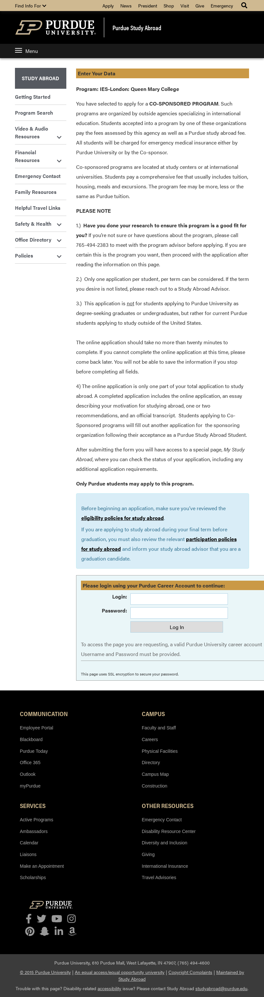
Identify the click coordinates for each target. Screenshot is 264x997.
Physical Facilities (160, 751)
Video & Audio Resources (38, 132)
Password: (114, 610)
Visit (184, 5)
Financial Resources (38, 156)
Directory (151, 762)
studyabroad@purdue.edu (221, 988)
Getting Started (32, 96)
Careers (150, 739)
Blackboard (31, 739)
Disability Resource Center (169, 831)
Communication (44, 713)
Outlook (27, 774)
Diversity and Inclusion (164, 842)
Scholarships (33, 877)
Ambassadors (34, 831)
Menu (26, 51)
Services (33, 805)
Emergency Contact (37, 176)
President (147, 5)
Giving (148, 854)
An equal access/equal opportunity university (120, 972)
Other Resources (167, 805)
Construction (154, 786)
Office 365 (30, 762)
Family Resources (36, 192)
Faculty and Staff (159, 727)
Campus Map (155, 774)
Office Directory (38, 239)
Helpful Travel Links (37, 207)
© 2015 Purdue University (45, 972)
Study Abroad (40, 78)
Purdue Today (34, 751)
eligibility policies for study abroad (122, 518)
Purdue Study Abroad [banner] (136, 28)
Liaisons (28, 854)
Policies (38, 255)
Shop (169, 5)
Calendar (29, 842)
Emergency (222, 5)
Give (199, 5)
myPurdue (30, 786)
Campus (153, 713)
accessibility (109, 988)
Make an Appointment (42, 866)
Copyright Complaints (190, 972)
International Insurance (165, 866)
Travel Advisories (159, 877)
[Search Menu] (245, 5)
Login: (119, 596)
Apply (108, 5)
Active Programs (36, 819)
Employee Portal (36, 727)
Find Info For (30, 5)
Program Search (34, 112)
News (126, 5)
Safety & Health (38, 223)
